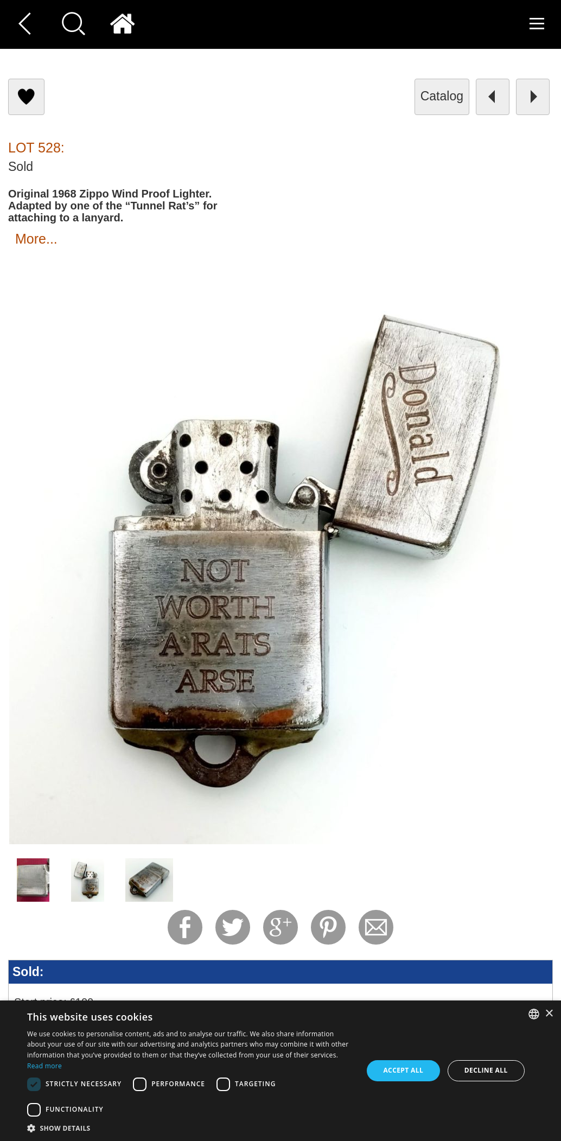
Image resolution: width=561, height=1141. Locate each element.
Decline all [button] (486, 1070)
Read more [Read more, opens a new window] (44, 1065)
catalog (441, 96)
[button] (190, 1128)
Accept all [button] (403, 1070)
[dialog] (280, 1070)
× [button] (549, 1014)
